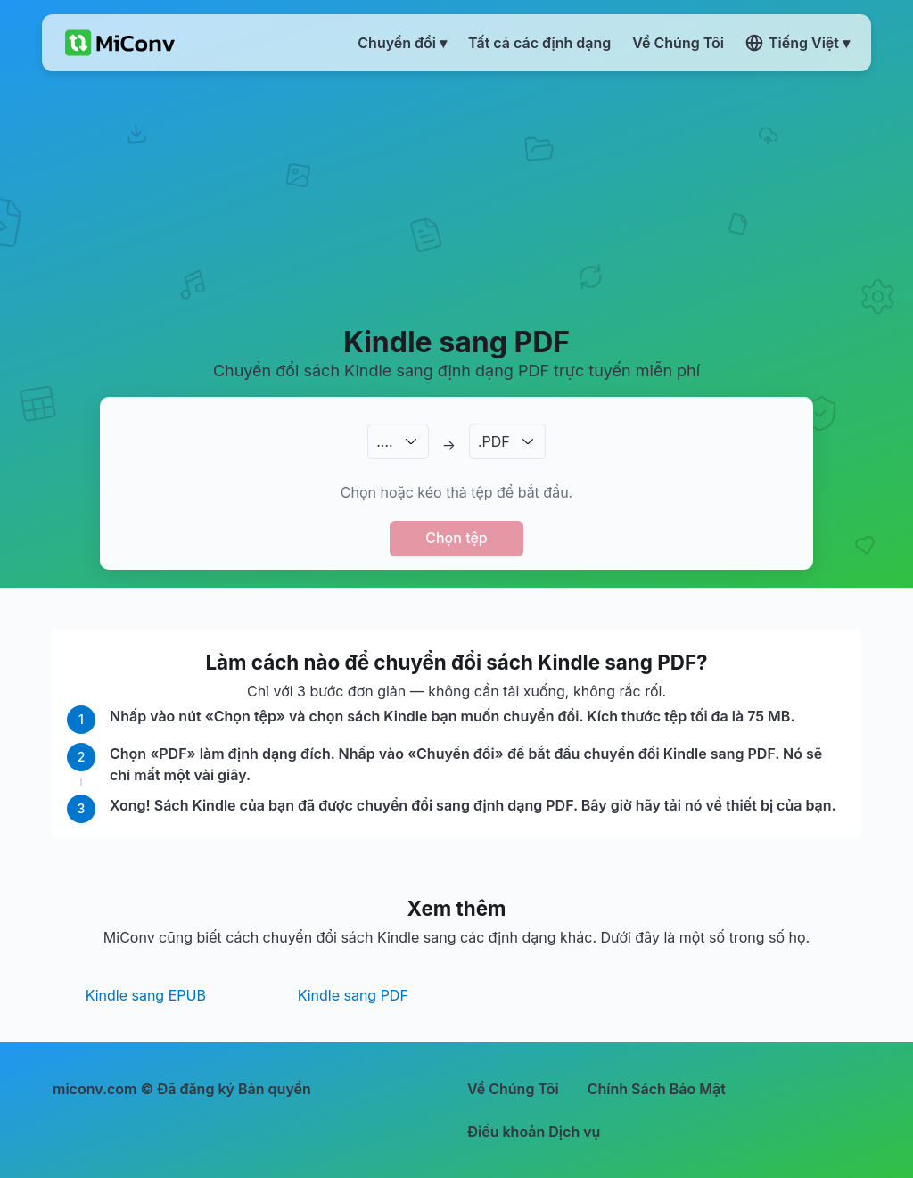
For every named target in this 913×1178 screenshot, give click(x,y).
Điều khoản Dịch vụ (533, 1131)
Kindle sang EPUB (146, 995)
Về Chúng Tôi (513, 1089)
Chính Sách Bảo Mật (657, 1089)
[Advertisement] (456, 197)
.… (384, 441)
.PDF (494, 441)
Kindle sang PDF (353, 995)
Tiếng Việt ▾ (797, 43)
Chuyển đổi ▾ (402, 43)
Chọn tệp (456, 538)
